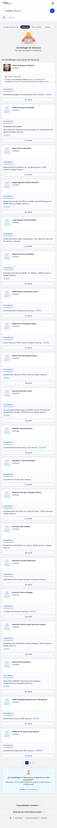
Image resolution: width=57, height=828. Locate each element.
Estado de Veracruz (10, 27)
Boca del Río (36, 27)
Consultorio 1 (8, 89)
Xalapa (47, 27)
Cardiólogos (19, 818)
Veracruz (25, 27)
